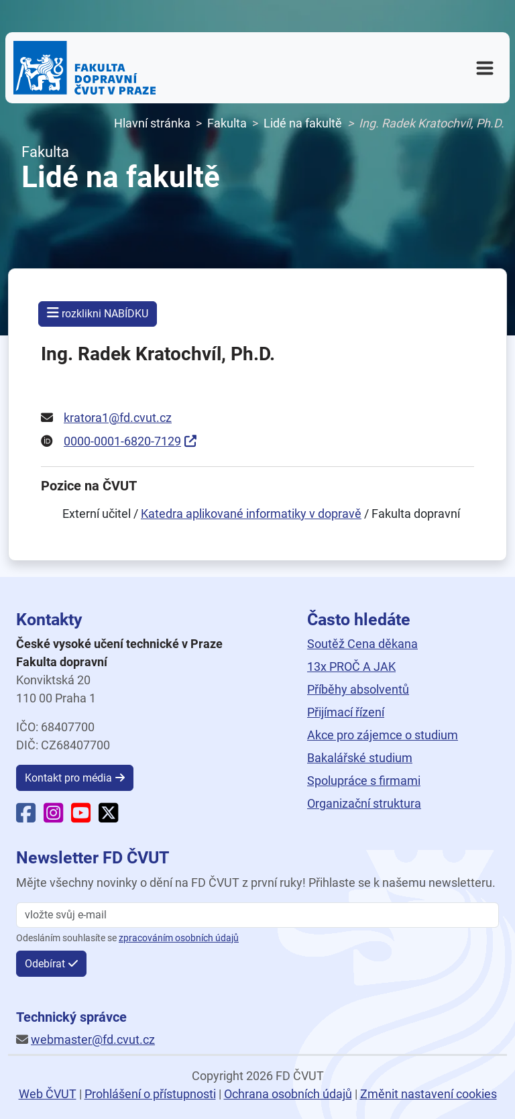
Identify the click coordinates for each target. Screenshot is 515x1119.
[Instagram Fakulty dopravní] (53, 817)
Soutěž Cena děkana (362, 644)
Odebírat (45, 963)
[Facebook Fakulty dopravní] (26, 817)
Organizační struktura (364, 803)
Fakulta (227, 123)
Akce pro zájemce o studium (382, 735)
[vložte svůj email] (257, 915)
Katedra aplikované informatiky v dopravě (251, 514)
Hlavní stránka (152, 123)
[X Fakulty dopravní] (108, 817)
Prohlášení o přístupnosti (150, 1094)
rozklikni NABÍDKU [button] (97, 313)
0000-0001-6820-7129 (122, 441)
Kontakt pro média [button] (68, 777)
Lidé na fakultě (303, 123)
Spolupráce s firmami (363, 781)
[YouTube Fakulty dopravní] (81, 817)
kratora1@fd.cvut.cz (118, 418)
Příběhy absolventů (358, 689)
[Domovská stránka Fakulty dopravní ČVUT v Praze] (84, 68)
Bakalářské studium (359, 758)
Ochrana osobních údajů (288, 1094)
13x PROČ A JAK (351, 666)
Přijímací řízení (345, 712)
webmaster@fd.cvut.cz (93, 1039)
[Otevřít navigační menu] (485, 68)
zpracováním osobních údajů (179, 938)
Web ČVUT (47, 1094)
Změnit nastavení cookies (428, 1094)
